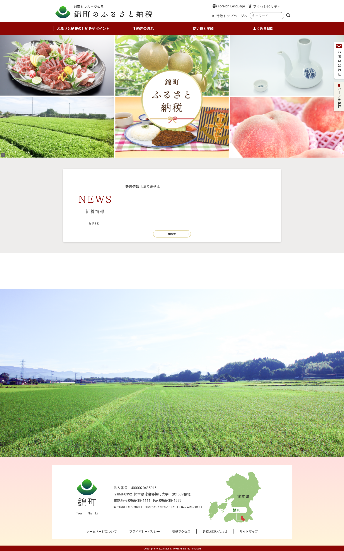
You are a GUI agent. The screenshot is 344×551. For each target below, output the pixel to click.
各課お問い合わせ (215, 532)
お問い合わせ (339, 60)
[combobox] (267, 16)
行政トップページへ (231, 16)
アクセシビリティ (267, 7)
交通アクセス (181, 532)
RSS (95, 224)
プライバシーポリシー (144, 532)
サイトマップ (249, 532)
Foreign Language (229, 6)
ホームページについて (101, 532)
